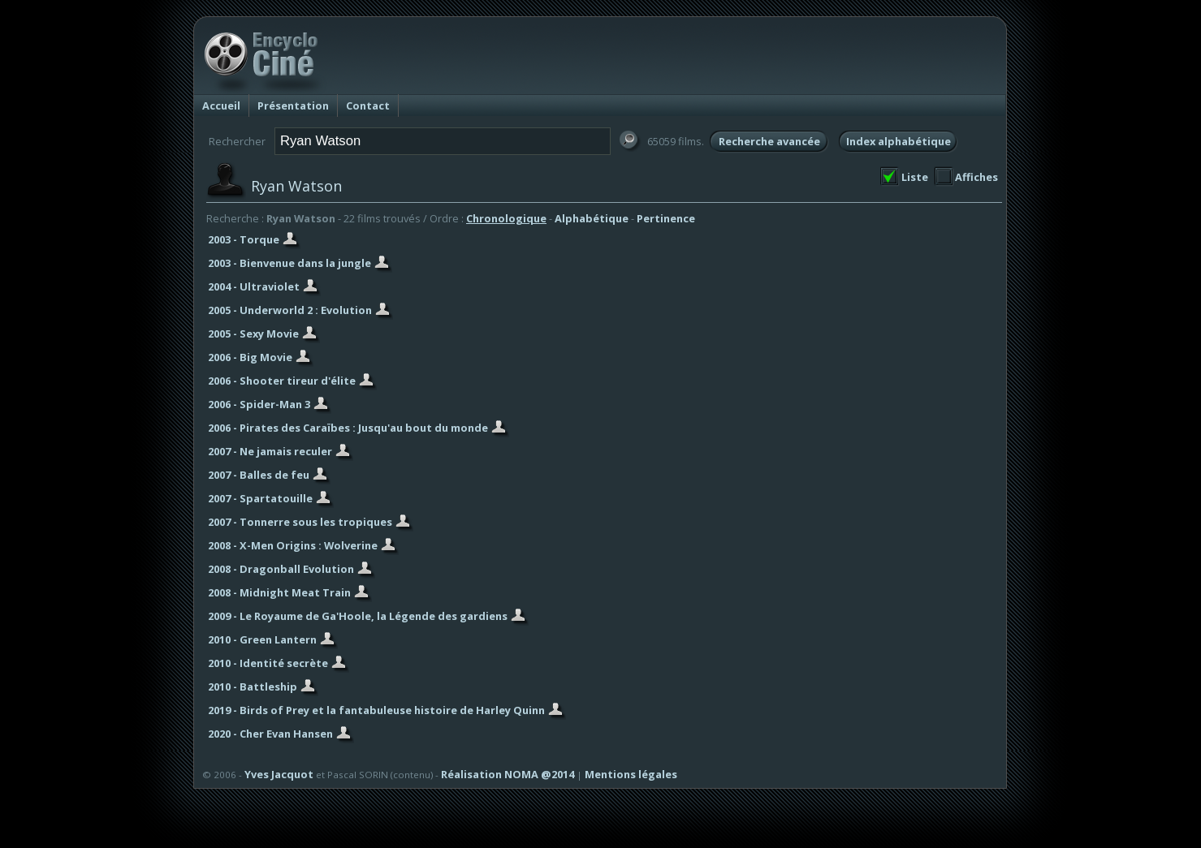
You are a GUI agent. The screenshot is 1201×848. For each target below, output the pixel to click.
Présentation (293, 105)
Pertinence (666, 218)
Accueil (221, 105)
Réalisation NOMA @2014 (507, 774)
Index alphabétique (898, 141)
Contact (368, 105)
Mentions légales (631, 774)
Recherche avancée (769, 141)
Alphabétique (592, 218)
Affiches (976, 177)
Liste (914, 177)
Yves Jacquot (278, 774)
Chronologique (506, 218)
